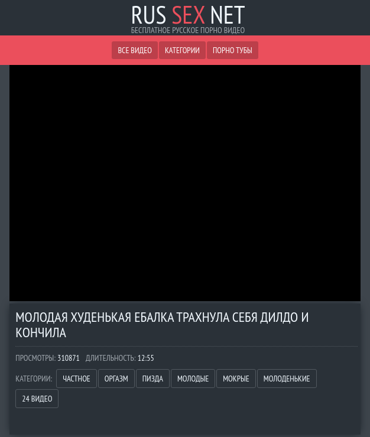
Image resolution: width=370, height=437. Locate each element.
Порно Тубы (232, 50)
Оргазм (116, 378)
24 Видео (37, 398)
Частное (76, 378)
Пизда (152, 378)
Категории (182, 50)
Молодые (193, 378)
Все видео (134, 50)
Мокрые (236, 378)
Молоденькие (287, 378)
